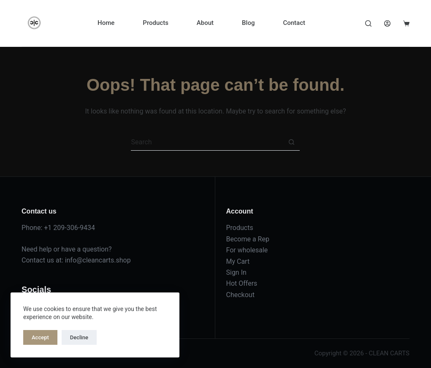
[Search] (368, 23)
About (205, 23)
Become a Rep (247, 239)
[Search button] (291, 142)
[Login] (387, 23)
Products (155, 23)
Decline (79, 337)
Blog (248, 23)
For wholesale (247, 250)
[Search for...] (207, 142)
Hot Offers (241, 283)
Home (106, 23)
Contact (294, 23)
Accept (40, 337)
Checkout (240, 295)
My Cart (237, 261)
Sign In (236, 272)
